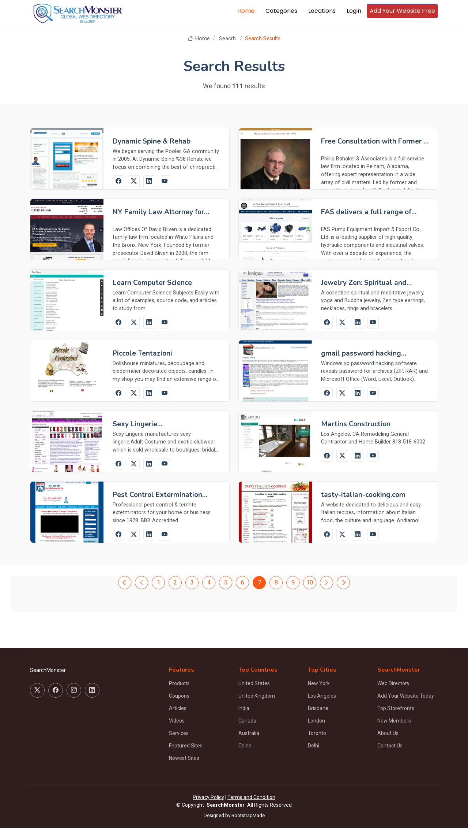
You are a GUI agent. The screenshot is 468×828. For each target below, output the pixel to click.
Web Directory (393, 683)
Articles (177, 708)
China (245, 745)
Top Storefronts (395, 708)
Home (245, 11)
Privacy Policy (208, 797)
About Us (388, 733)
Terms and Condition (251, 797)
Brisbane (318, 708)
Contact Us (390, 745)
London (316, 720)
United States (254, 683)
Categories (281, 11)
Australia (248, 733)
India (243, 708)
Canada (247, 720)
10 (309, 582)
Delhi (313, 745)
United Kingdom (256, 695)
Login (354, 11)
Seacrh (227, 39)
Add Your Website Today (405, 695)
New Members (394, 720)
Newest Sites (184, 758)
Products (179, 683)
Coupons (179, 695)
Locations (322, 11)
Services (179, 733)
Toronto (317, 733)
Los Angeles (322, 695)
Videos (177, 720)
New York (319, 683)
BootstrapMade (248, 815)
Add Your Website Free (402, 11)
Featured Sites (186, 745)
